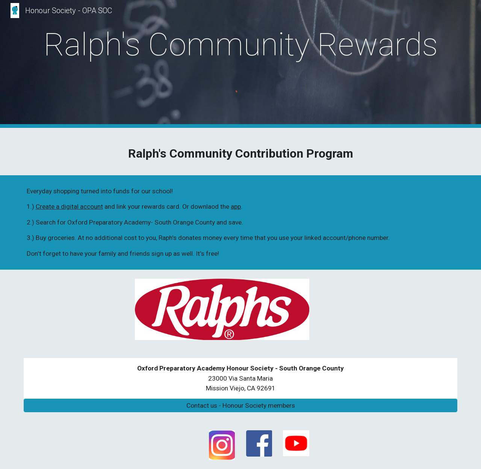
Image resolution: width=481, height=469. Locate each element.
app (236, 206)
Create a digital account (69, 206)
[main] (240, 45)
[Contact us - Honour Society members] (240, 405)
